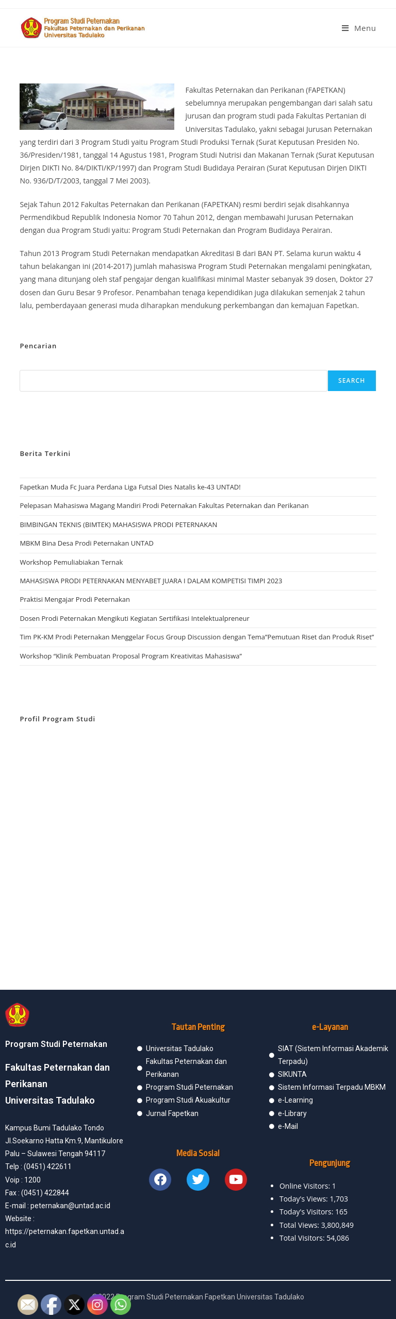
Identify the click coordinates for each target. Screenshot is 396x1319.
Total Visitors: (302, 1238)
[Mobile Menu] (359, 28)
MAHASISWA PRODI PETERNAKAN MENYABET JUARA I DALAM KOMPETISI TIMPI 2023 (151, 580)
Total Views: (300, 1225)
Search (352, 380)
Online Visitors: (305, 1186)
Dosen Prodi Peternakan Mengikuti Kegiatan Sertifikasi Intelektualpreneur (134, 618)
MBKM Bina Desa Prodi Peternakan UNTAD (87, 543)
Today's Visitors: (307, 1211)
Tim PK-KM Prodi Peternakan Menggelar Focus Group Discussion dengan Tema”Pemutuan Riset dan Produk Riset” (197, 636)
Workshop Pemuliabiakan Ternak (71, 562)
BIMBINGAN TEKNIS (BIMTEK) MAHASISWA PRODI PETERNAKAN (118, 524)
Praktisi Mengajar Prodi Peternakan (75, 599)
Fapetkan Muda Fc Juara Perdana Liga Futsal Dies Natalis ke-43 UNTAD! (130, 487)
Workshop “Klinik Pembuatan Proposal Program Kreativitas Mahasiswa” (131, 656)
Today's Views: (304, 1199)
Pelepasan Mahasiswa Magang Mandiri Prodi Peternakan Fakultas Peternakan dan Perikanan (164, 505)
